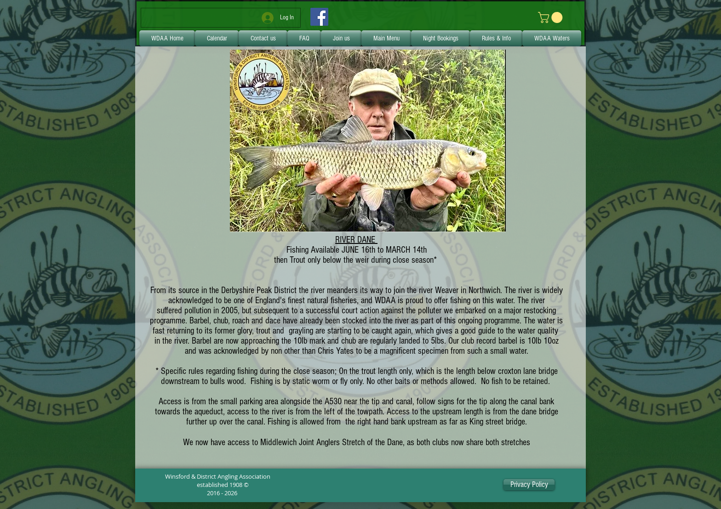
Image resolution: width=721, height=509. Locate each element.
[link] (551, 17)
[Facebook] (319, 17)
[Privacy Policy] (529, 484)
